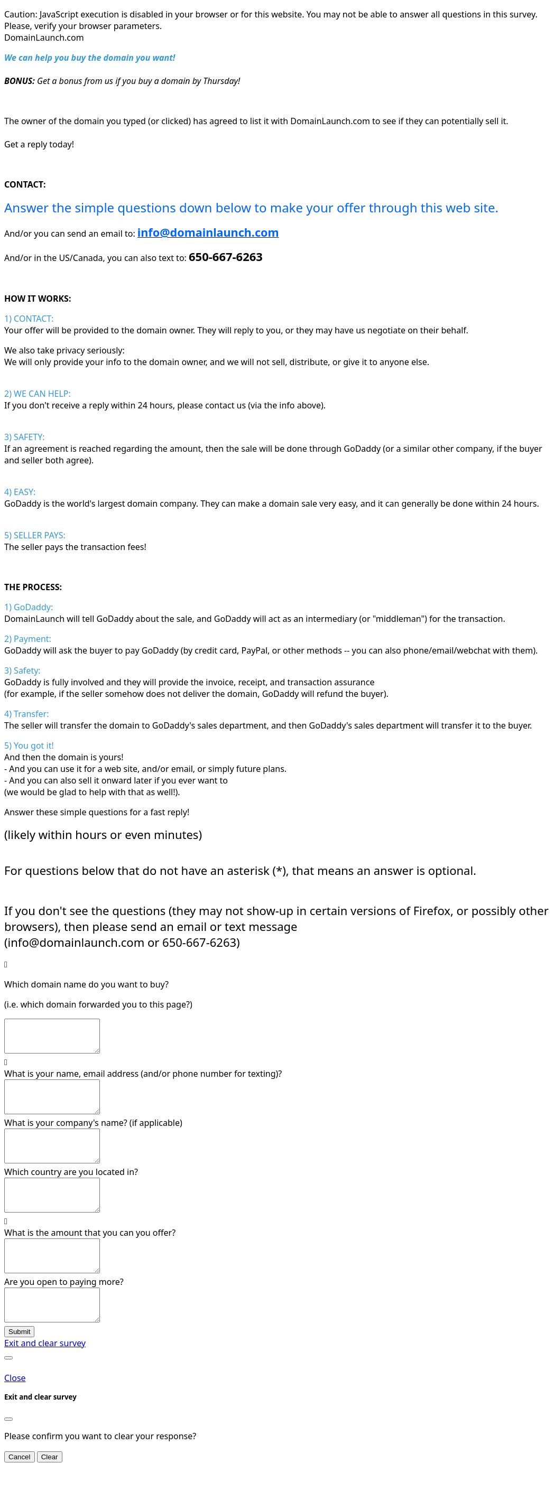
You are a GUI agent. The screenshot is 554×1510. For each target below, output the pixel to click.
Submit (19, 1370)
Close (15, 1416)
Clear (49, 1495)
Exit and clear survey (45, 1381)
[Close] (8, 1457)
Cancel (19, 1495)
